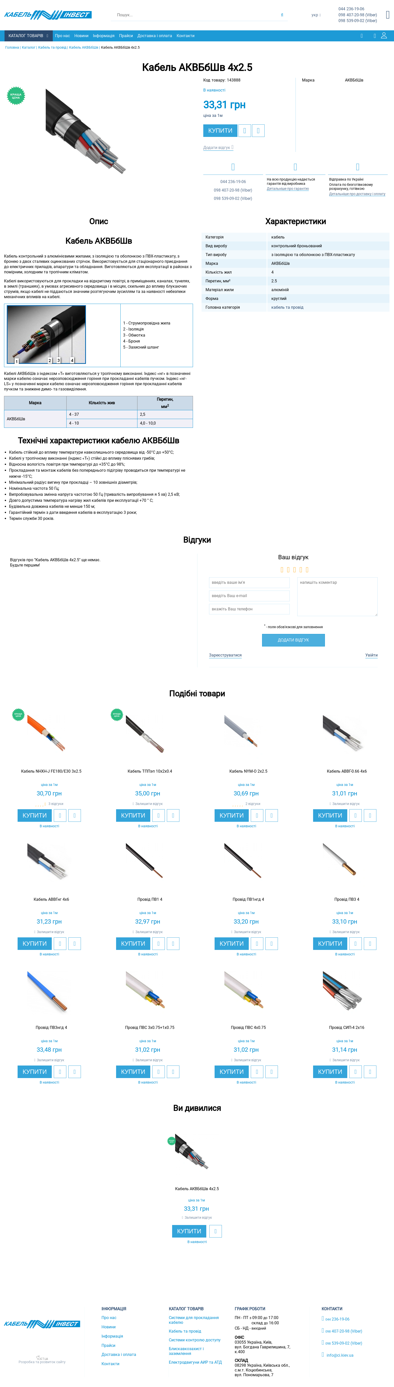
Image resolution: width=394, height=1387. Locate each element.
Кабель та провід (185, 1331)
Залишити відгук (149, 803)
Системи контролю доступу (195, 1339)
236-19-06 (351, 9)
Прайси (126, 35)
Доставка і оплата (155, 35)
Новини (82, 35)
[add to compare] (258, 130)
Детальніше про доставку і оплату (357, 194)
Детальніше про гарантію (288, 189)
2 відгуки (252, 803)
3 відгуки (55, 803)
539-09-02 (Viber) (357, 21)
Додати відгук (216, 147)
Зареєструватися (225, 655)
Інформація (104, 35)
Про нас (63, 35)
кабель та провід (287, 307)
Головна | (13, 47)
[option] (98, 141)
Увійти (371, 655)
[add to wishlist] (244, 130)
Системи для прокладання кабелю (194, 1320)
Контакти (186, 35)
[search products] (282, 15)
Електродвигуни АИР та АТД (195, 1362)
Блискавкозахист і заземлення (186, 1351)
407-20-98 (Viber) (357, 15)
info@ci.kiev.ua (338, 1354)
